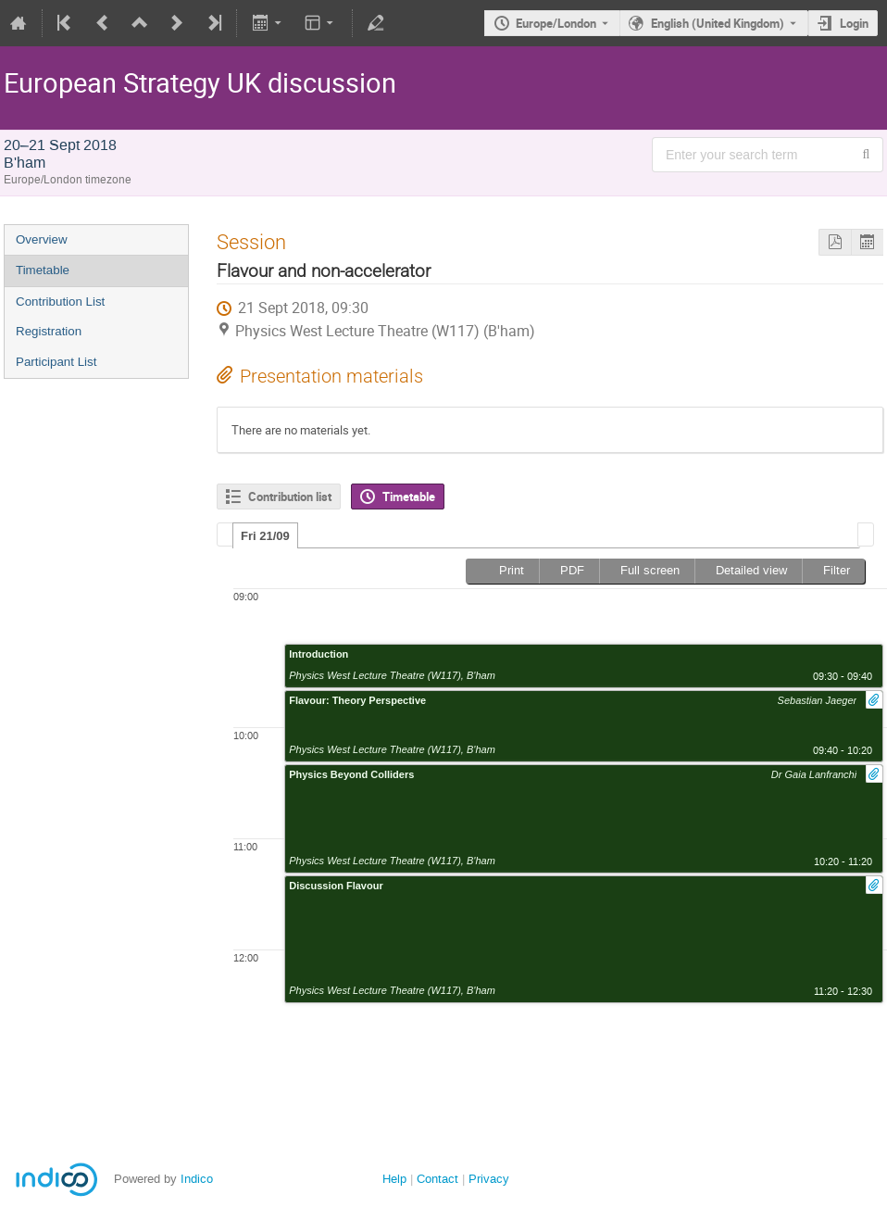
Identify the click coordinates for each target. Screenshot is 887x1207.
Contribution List (60, 301)
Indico (197, 1179)
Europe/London (556, 23)
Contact (437, 1179)
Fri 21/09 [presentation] (265, 536)
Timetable (42, 270)
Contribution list (289, 496)
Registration (48, 331)
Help (394, 1179)
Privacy (488, 1179)
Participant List (56, 362)
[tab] (265, 535)
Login (854, 23)
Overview (42, 239)
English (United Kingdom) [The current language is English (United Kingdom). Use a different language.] (717, 23)
